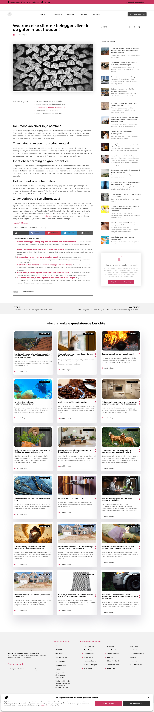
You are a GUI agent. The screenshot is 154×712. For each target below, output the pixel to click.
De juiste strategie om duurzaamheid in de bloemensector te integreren (32, 460)
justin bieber (88, 666)
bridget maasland (136, 674)
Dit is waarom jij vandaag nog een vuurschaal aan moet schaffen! (46, 251)
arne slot (110, 666)
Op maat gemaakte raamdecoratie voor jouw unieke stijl (75, 364)
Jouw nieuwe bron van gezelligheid (118, 363)
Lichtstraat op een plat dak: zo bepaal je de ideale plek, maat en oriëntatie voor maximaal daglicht (125, 60)
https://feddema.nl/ (21, 232)
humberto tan (89, 655)
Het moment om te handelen (47, 119)
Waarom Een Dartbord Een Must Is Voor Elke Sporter (41, 259)
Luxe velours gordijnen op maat (72, 508)
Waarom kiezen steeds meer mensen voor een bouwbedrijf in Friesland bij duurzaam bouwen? (124, 129)
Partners (42, 23)
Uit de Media (57, 23)
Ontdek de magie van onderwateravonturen (24, 412)
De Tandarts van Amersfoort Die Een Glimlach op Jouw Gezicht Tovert (118, 556)
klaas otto (110, 655)
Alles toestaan (108, 703)
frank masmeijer (113, 674)
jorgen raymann (113, 663)
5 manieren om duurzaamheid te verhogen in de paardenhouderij (116, 460)
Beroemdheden (61, 666)
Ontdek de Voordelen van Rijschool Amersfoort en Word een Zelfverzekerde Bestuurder (120, 605)
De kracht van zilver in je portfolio (49, 110)
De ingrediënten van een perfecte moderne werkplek (117, 508)
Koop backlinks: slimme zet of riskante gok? (61, 684)
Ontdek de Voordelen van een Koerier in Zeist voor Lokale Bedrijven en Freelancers (125, 218)
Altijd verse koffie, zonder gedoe (72, 411)
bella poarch (134, 655)
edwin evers (134, 670)
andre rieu (111, 677)
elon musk (133, 659)
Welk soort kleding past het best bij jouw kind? (32, 508)
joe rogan (133, 666)
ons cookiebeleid (45, 706)
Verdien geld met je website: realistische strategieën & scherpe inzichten (63, 693)
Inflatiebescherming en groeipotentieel (51, 116)
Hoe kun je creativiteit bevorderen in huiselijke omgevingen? (74, 460)
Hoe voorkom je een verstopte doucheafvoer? (37, 266)
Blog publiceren (61, 674)
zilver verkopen (45, 225)
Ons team (84, 23)
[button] (149, 698)
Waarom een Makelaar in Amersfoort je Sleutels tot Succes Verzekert (75, 556)
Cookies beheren (136, 703)
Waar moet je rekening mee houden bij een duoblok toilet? (43, 282)
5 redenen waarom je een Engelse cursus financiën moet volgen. (46, 287)
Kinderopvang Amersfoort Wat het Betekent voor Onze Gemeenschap (29, 556)
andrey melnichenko (137, 663)
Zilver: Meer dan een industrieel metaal (51, 113)
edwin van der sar (113, 670)
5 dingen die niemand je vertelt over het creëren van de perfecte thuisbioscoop (120, 412)
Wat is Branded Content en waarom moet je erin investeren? (44, 274)
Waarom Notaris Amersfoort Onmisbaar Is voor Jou (32, 605)
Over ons (71, 23)
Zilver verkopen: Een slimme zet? (49, 122)
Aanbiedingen (21, 44)
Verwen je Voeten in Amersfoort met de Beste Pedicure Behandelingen (75, 605)
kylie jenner (88, 677)
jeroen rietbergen (90, 674)
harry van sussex (90, 670)
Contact (96, 23)
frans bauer (88, 659)
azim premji (111, 659)
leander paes (89, 663)
